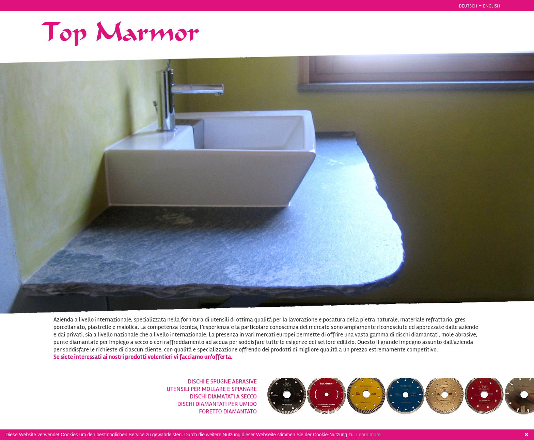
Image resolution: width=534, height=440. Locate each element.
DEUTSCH (468, 6)
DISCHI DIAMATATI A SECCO (223, 396)
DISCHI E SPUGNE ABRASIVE (222, 381)
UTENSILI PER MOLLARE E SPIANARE (212, 389)
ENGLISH (491, 6)
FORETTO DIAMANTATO (228, 411)
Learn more (368, 434)
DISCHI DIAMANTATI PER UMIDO (217, 404)
